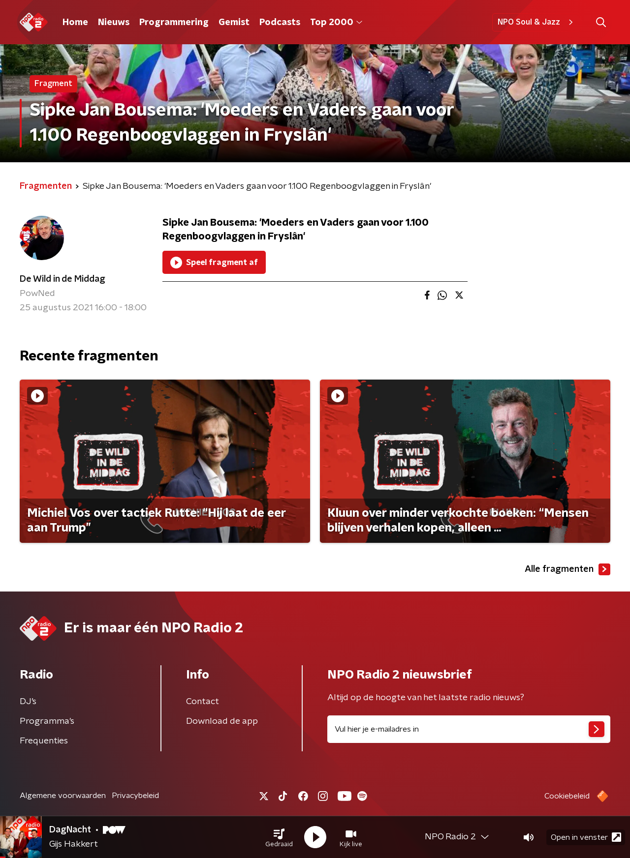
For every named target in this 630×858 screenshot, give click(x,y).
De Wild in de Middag (62, 279)
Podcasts (279, 22)
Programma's (47, 721)
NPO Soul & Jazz (537, 22)
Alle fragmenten (567, 569)
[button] (279, 837)
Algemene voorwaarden (63, 795)
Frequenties (44, 741)
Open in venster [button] (586, 837)
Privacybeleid (135, 795)
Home (75, 22)
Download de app (222, 721)
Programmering (174, 22)
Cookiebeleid (567, 796)
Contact (202, 701)
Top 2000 (336, 22)
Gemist (234, 22)
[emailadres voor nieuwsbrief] (468, 729)
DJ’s (28, 701)
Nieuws (113, 22)
